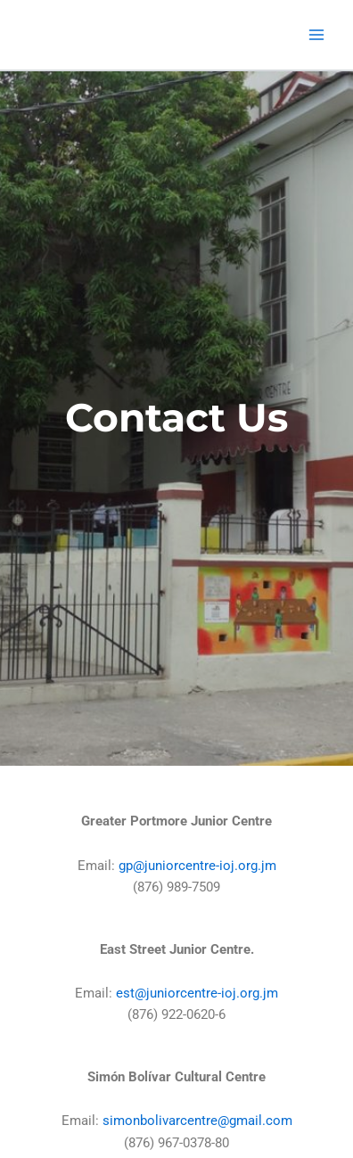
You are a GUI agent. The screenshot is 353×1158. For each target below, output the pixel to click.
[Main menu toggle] (316, 34)
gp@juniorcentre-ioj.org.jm (197, 866)
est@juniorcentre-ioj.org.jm (197, 993)
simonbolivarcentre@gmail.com (197, 1121)
